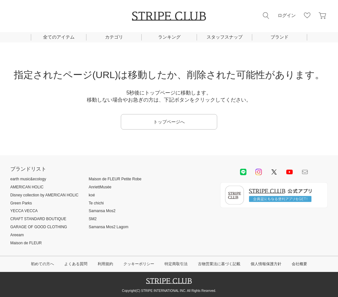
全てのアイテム (59, 37)
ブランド (280, 37)
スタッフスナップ (225, 37)
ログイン (287, 15)
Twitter (274, 172)
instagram (258, 172)
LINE (243, 172)
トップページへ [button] (169, 121)
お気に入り (307, 15)
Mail (304, 172)
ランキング (169, 37)
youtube (289, 172)
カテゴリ (114, 37)
